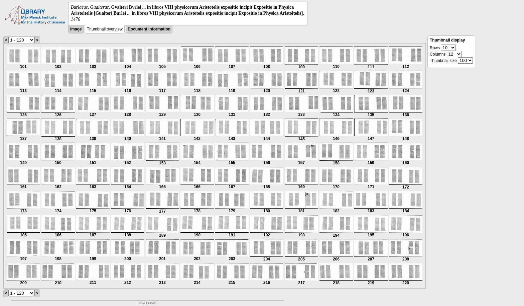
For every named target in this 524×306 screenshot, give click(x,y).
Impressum (147, 302)
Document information (149, 29)
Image (76, 29)
